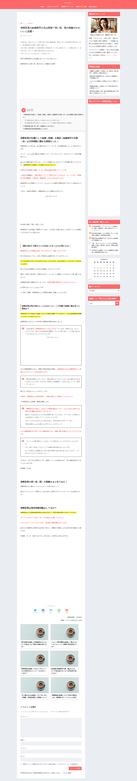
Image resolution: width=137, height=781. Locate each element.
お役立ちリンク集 (81, 6)
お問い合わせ (93, 6)
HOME (42, 6)
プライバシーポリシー (67, 776)
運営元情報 (56, 776)
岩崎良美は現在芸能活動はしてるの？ (35, 129)
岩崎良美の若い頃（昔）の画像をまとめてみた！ (39, 126)
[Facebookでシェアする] (43, 611)
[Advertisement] (51, 79)
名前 (22, 712)
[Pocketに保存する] (67, 611)
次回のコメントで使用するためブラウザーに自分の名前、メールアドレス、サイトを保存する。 (51, 736)
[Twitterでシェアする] (35, 611)
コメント (24, 688)
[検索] (117, 305)
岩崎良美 (73, 620)
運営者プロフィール (67, 6)
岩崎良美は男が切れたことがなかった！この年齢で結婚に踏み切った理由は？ (49, 123)
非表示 (30, 110)
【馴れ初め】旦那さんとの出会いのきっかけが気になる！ (43, 120)
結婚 (80, 620)
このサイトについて (53, 6)
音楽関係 (79, 617)
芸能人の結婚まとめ (68, 2)
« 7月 (90, 281)
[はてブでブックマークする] (51, 611)
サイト (22, 728)
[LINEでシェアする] (59, 611)
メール (23, 720)
